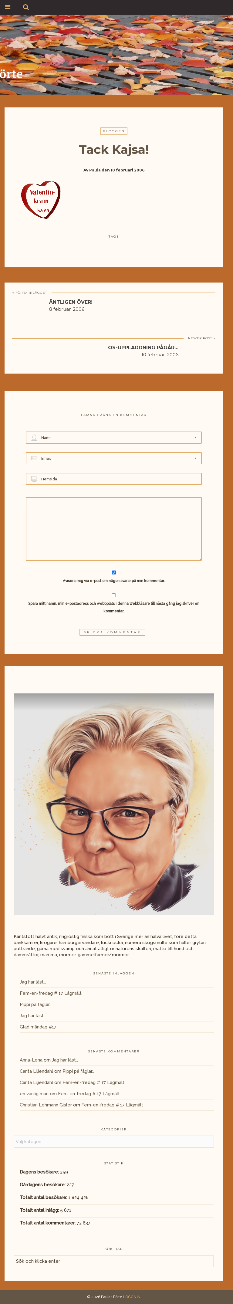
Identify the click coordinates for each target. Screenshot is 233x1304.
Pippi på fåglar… (35, 1004)
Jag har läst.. (33, 1015)
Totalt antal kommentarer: (48, 1223)
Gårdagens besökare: (43, 1184)
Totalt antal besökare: (44, 1197)
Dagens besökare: (40, 1172)
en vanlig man (34, 1093)
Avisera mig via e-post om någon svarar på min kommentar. (113, 577)
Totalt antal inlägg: (40, 1210)
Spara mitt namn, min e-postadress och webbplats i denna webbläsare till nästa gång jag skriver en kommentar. (113, 607)
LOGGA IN (131, 1297)
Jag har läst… (33, 982)
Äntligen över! (71, 302)
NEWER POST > (201, 338)
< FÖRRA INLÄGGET (29, 293)
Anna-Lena (31, 1060)
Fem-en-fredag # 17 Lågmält (51, 993)
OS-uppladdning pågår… (143, 348)
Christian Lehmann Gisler (46, 1105)
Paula (95, 170)
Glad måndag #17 (38, 1027)
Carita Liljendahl (36, 1071)
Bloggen (114, 131)
